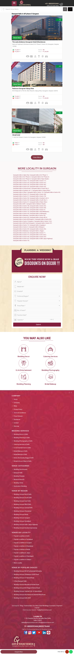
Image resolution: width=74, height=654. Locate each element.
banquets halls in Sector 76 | (21, 240)
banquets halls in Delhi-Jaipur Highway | (41, 238)
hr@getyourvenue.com (44, 610)
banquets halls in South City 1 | (39, 200)
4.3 (59, 66)
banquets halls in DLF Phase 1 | (39, 175)
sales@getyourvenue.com (29, 622)
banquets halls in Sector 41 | (21, 234)
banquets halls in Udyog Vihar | (42, 190)
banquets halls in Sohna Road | (22, 188)
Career (37, 608)
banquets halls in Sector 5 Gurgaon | (23, 221)
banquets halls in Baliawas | (21, 231)
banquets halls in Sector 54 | (38, 186)
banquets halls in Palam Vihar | (39, 202)
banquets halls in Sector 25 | (21, 209)
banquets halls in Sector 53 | (21, 186)
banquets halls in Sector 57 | (44, 223)
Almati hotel (16, 135)
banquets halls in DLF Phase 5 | (22, 179)
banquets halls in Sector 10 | (21, 211)
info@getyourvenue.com (46, 622)
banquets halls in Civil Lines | (38, 234)
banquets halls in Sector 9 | (38, 209)
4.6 (59, 20)
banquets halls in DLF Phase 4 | (40, 177)
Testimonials (28, 605)
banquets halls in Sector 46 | (38, 184)
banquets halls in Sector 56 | (21, 198)
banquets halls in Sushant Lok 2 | (39, 198)
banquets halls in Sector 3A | (38, 236)
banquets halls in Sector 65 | (21, 217)
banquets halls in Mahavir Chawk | (36, 204)
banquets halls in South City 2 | (40, 188)
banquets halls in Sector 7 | (38, 233)
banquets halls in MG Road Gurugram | (24, 223)
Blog (21, 605)
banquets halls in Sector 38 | (38, 207)
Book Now (17, 38)
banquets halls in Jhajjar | (37, 231)
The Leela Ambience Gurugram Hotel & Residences (28, 42)
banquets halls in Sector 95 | (38, 229)
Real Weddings (44, 605)
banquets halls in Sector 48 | (38, 194)
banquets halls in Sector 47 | (21, 194)
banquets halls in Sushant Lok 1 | (23, 190)
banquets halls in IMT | (20, 204)
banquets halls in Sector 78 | (21, 206)
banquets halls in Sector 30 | (38, 206)
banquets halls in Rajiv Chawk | (40, 179)
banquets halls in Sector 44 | (21, 184)
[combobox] (37, 296)
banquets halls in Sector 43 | (52, 192)
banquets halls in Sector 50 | (37, 215)
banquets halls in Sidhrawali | (38, 213)
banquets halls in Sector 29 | (21, 182)
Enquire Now (19, 652)
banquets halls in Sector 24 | (21, 233)
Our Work (36, 605)
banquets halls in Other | (20, 192)
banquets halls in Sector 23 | (38, 182)
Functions (53, 605)
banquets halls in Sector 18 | (38, 196)
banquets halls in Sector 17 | (38, 180)
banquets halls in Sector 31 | (21, 196)
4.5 (59, 113)
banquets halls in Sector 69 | (21, 229)
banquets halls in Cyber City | (21, 175)
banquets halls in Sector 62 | (21, 238)
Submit (38, 324)
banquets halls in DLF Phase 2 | (22, 177)
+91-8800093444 (52, 4)
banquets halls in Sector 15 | (21, 180)
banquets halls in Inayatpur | (38, 225)
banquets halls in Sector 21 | (21, 202)
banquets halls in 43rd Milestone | (40, 211)
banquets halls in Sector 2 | (21, 227)
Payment (59, 605)
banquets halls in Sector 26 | (21, 200)
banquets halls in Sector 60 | (43, 219)
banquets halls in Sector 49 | (21, 236)
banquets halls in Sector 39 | (21, 213)
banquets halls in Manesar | (21, 215)
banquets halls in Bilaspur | (37, 227)
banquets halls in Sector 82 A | (39, 217)
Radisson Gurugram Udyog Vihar (23, 88)
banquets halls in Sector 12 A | (43, 221)
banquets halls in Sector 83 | (21, 207)
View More (37, 157)
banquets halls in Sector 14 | (36, 192)
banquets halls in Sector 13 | (21, 225)
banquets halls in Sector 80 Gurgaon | (24, 219)
